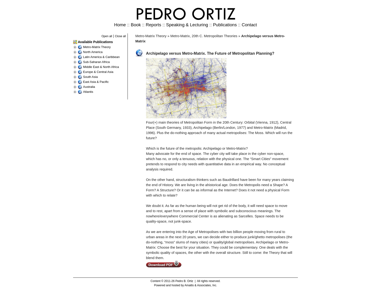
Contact (249, 24)
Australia (89, 87)
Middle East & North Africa (101, 67)
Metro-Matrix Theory (97, 47)
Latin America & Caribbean (101, 57)
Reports (153, 24)
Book (136, 24)
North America (92, 52)
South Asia (90, 77)
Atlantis (88, 92)
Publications (225, 24)
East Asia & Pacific (96, 82)
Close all (120, 36)
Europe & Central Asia (98, 72)
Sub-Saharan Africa (96, 62)
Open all (107, 36)
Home (120, 24)
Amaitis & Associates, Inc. (201, 285)
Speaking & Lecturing (187, 24)
